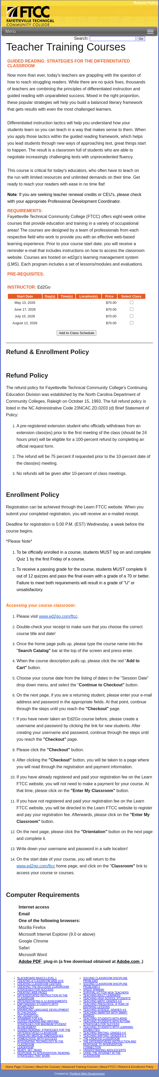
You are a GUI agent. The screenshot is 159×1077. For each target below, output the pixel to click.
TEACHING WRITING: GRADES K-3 (104, 1035)
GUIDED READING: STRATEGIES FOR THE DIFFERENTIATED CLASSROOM (43, 1031)
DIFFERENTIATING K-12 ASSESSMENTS (42, 1001)
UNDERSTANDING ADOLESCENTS (104, 1050)
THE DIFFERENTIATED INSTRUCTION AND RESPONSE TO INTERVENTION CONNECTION (109, 1044)
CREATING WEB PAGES (32, 992)
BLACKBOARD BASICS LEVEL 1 (37, 978)
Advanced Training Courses (80, 1066)
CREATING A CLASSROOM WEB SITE (40, 981)
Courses (28, 1066)
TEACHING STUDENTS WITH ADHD (105, 1018)
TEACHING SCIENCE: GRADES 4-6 (104, 1009)
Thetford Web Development (86, 1073)
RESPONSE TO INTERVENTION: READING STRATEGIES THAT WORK (43, 1054)
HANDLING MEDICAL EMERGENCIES (40, 1035)
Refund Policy (146, 3)
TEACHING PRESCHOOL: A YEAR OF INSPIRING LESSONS (106, 1005)
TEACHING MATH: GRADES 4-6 (102, 1001)
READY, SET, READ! (29, 1050)
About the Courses (48, 1066)
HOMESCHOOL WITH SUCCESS (37, 1038)
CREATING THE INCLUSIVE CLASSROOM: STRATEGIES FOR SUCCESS (43, 988)
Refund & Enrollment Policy (135, 1066)
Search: (82, 38)
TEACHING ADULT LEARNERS (101, 995)
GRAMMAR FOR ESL (30, 1018)
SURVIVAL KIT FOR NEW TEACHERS (106, 992)
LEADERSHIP (25, 1047)
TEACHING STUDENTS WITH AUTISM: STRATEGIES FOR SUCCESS (106, 1023)
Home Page (13, 1066)
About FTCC (108, 1066)
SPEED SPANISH (93, 989)
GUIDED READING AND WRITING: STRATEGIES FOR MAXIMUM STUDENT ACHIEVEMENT (42, 1024)
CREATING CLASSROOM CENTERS (39, 984)
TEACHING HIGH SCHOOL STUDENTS (107, 998)
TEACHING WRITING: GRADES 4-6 (104, 1032)
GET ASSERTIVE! (28, 1015)
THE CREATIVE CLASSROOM (101, 1038)
